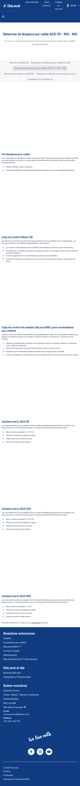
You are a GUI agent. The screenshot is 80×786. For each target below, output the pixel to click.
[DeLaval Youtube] (48, 751)
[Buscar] (3, 16)
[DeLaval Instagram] (40, 751)
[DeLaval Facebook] (31, 751)
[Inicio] (11, 5)
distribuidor (36, 622)
